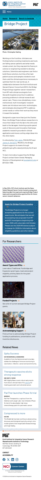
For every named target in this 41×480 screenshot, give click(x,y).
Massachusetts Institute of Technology (16, 441)
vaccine (27, 383)
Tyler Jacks (18, 140)
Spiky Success (11, 353)
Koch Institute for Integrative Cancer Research (18, 439)
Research (13, 18)
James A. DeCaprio (10, 143)
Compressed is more (14, 413)
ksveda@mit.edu (30, 160)
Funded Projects (11, 300)
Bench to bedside (26, 18)
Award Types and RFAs (14, 265)
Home (5, 18)
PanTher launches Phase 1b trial (20, 392)
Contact (6, 452)
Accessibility (8, 455)
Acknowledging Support (14, 330)
